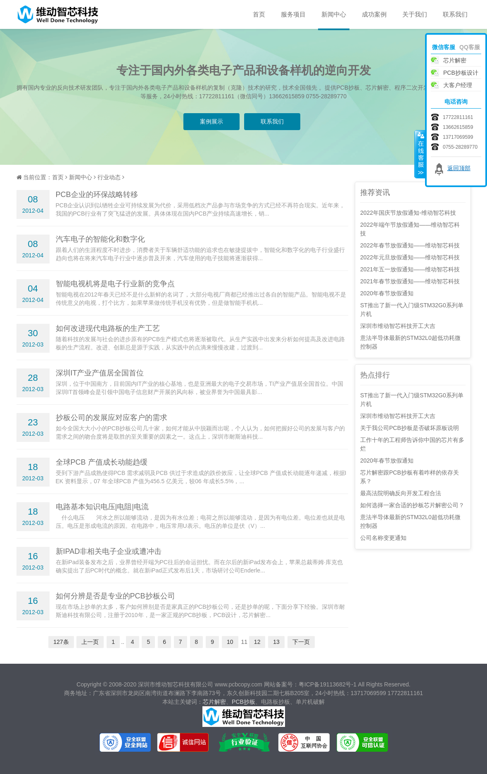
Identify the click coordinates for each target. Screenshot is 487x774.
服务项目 (293, 14)
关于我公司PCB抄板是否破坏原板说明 (409, 428)
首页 (259, 14)
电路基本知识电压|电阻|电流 (102, 507)
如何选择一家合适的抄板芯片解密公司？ (412, 505)
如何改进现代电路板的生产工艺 (108, 328)
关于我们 (414, 14)
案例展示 (211, 121)
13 (276, 642)
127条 (61, 642)
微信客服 (443, 47)
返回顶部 (458, 168)
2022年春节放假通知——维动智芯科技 (410, 245)
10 (230, 642)
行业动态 (109, 177)
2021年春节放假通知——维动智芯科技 (410, 281)
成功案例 (374, 14)
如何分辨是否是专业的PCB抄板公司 (115, 596)
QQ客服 (469, 47)
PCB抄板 (243, 701)
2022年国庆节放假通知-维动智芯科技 (408, 212)
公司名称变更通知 (383, 537)
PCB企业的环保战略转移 (97, 194)
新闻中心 (333, 14)
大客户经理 (457, 85)
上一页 (90, 642)
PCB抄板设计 (460, 72)
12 (257, 642)
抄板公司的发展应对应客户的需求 (111, 417)
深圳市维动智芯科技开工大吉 (397, 326)
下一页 (301, 642)
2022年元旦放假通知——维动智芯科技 (410, 257)
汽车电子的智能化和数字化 (100, 239)
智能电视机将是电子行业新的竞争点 (115, 284)
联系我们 (455, 14)
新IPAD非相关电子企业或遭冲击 (109, 551)
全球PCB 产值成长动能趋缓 (101, 462)
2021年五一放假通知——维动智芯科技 (410, 269)
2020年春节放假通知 (386, 293)
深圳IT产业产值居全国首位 (100, 373)
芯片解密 (214, 701)
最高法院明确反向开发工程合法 (400, 493)
